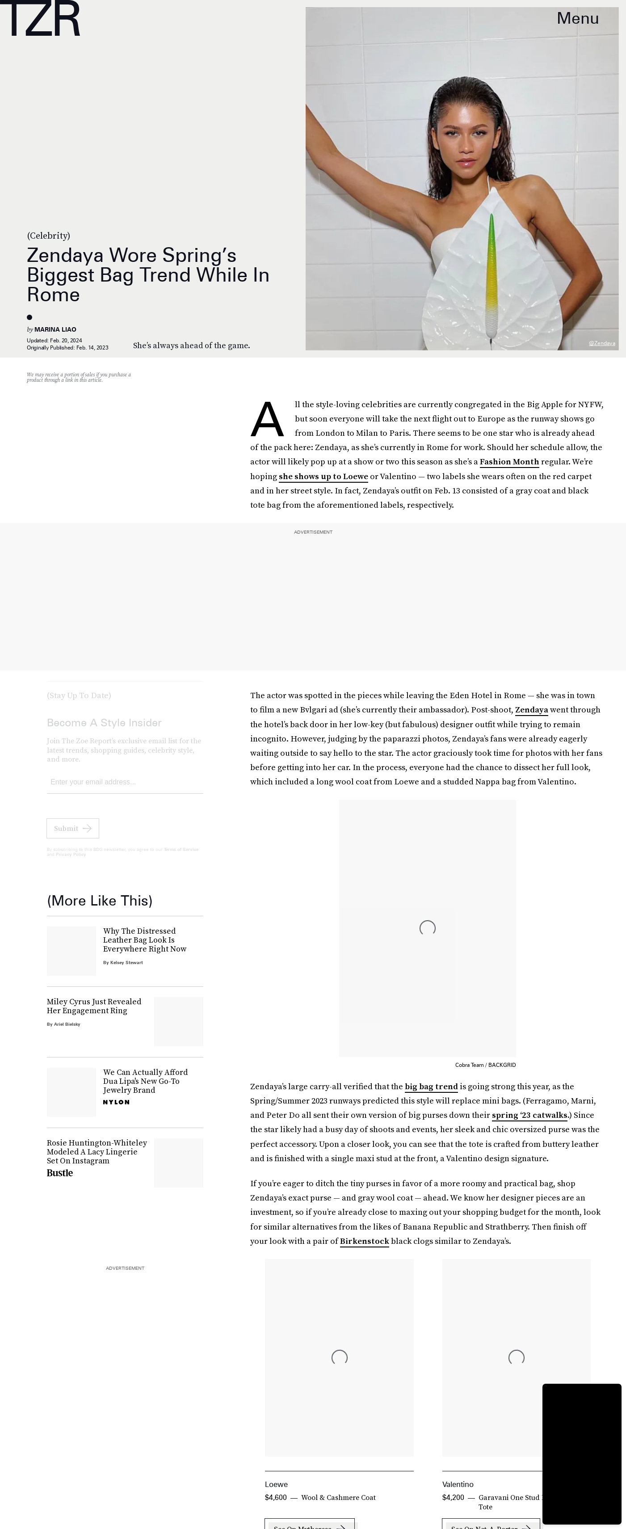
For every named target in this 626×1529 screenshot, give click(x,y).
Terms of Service (181, 856)
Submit (66, 835)
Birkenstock (364, 1241)
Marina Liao (55, 329)
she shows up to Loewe (323, 476)
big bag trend (431, 1086)
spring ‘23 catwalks (529, 1114)
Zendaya (531, 709)
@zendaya (602, 343)
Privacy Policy (71, 861)
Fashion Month (509, 461)
